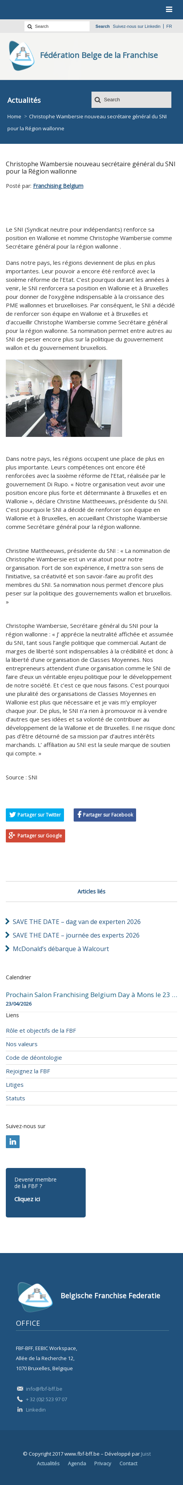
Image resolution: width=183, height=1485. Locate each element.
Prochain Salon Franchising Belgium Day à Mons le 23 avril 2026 (91, 995)
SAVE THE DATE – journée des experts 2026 (76, 935)
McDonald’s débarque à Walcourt (61, 948)
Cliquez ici (27, 1199)
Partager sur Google (39, 835)
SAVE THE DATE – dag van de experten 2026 (77, 921)
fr (169, 26)
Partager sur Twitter (39, 815)
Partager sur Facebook (108, 815)
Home (14, 116)
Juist (146, 1453)
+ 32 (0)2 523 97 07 (46, 1399)
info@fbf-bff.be (44, 1388)
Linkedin (153, 26)
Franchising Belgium (58, 185)
